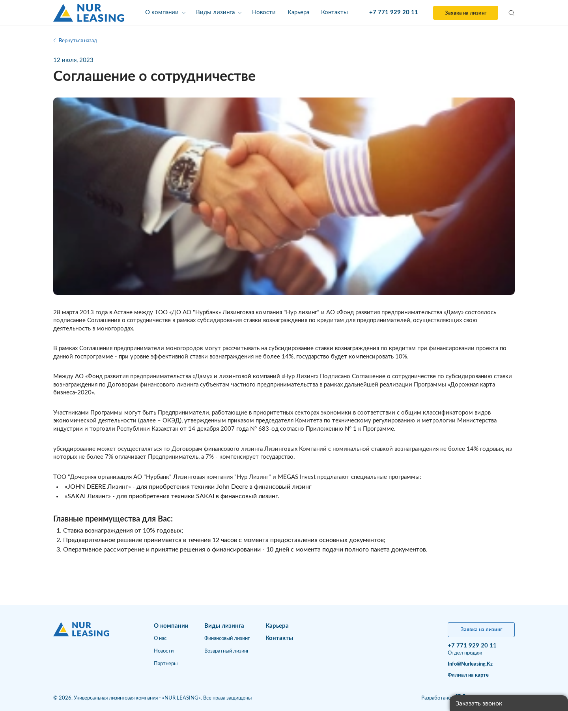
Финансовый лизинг (227, 638)
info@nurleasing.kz (470, 664)
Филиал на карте (468, 675)
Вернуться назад (75, 40)
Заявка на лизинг (465, 13)
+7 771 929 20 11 (393, 12)
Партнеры (166, 663)
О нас (160, 638)
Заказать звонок (479, 703)
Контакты (334, 12)
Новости (264, 12)
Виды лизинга (215, 12)
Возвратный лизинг (226, 651)
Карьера (298, 12)
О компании (162, 12)
